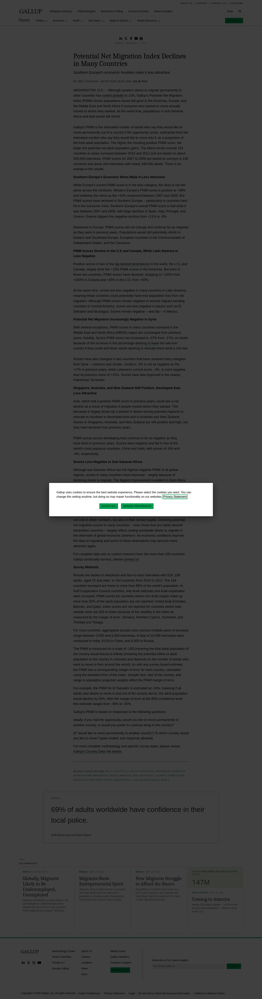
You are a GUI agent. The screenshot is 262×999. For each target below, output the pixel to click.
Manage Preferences (137, 506)
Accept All (109, 506)
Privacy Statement (175, 496)
